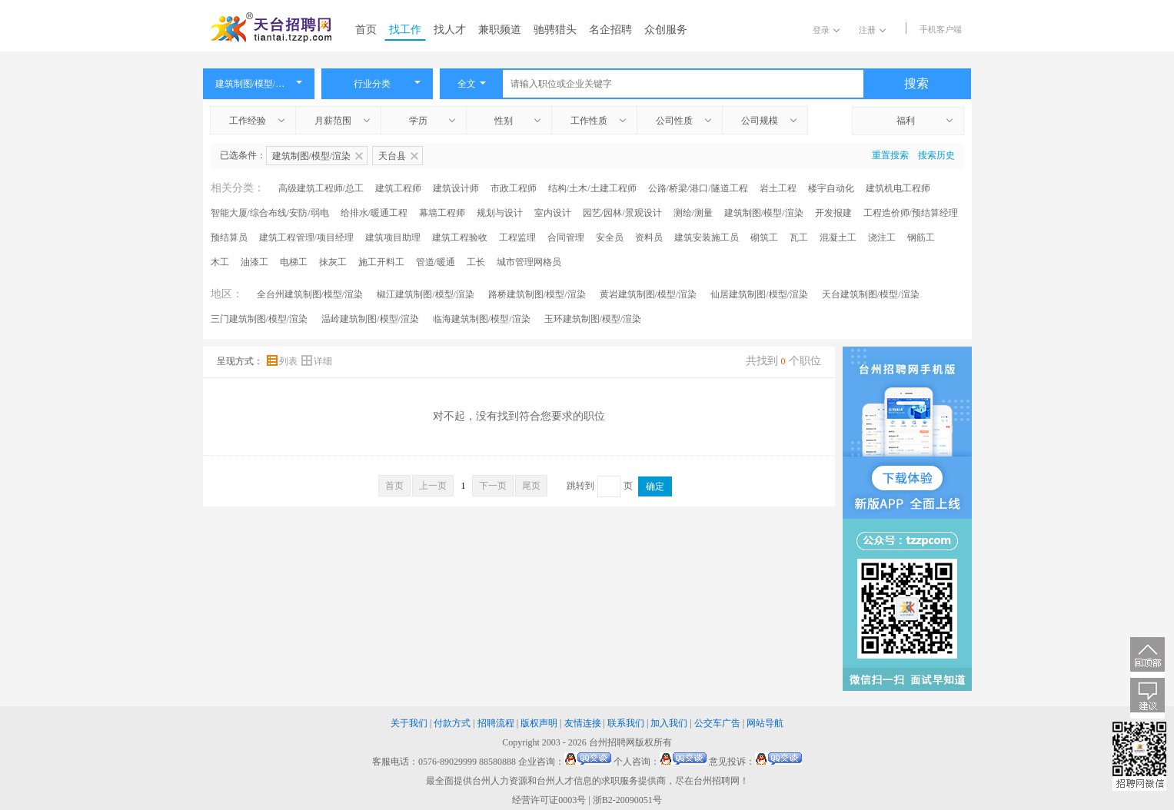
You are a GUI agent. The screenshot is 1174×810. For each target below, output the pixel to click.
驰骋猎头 (555, 29)
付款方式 (452, 723)
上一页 (433, 485)
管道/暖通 (435, 262)
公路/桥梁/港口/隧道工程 (698, 188)
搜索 (916, 83)
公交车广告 (717, 723)
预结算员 (229, 237)
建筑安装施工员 (706, 237)
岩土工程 (778, 188)
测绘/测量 (693, 212)
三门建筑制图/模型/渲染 (259, 319)
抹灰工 (333, 262)
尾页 (531, 485)
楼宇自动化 (831, 188)
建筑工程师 (398, 188)
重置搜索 (890, 155)
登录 (826, 30)
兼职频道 (499, 29)
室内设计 (552, 212)
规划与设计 (500, 212)
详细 (316, 361)
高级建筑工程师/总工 (321, 188)
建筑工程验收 (459, 237)
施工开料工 (381, 262)
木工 (220, 262)
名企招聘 (610, 29)
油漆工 (254, 262)
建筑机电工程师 (898, 188)
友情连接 (582, 723)
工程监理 (517, 237)
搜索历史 (936, 155)
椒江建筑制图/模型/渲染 (425, 294)
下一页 (493, 485)
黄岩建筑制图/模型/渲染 (648, 294)
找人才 (450, 29)
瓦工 (799, 237)
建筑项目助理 (393, 237)
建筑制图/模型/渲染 (763, 212)
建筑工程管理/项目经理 (306, 237)
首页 (366, 29)
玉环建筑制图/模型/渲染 (593, 319)
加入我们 (668, 723)
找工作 (405, 29)
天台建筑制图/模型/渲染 (871, 294)
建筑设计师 (456, 188)
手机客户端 (941, 29)
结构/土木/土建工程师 (592, 188)
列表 (283, 361)
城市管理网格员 (529, 262)
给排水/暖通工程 (374, 212)
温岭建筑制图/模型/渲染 (370, 319)
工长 (476, 262)
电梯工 (294, 262)
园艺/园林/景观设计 (622, 212)
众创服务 (665, 29)
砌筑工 (764, 237)
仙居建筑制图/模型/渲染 (759, 294)
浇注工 (882, 237)
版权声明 (538, 723)
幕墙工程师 (442, 212)
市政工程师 (514, 188)
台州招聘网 (612, 742)
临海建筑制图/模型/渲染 (481, 319)
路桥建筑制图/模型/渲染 (537, 294)
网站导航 (765, 723)
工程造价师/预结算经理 (910, 212)
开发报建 (833, 212)
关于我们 (409, 723)
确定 (655, 486)
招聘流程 (495, 723)
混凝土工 (838, 237)
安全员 (610, 237)
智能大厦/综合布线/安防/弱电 (270, 212)
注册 (872, 30)
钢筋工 (921, 237)
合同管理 (565, 237)
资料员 (649, 237)
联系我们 (625, 723)
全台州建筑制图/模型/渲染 (310, 294)
